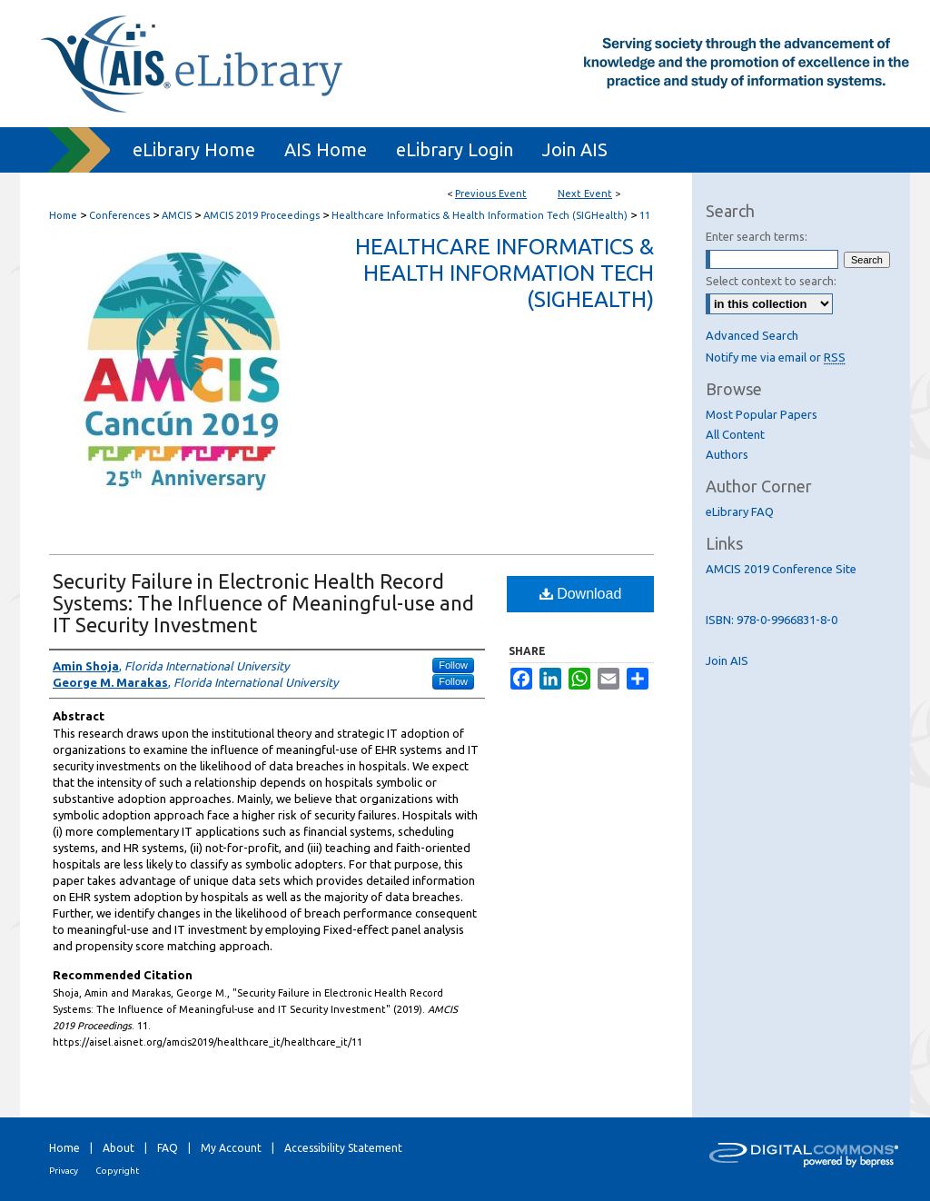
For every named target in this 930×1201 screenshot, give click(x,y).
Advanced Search (752, 335)
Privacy (63, 1171)
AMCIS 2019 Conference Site (781, 568)
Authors (727, 454)
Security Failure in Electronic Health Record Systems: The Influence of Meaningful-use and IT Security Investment (263, 603)
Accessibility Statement (343, 1148)
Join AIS (727, 660)
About (118, 1148)
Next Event (585, 193)
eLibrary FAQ (740, 511)
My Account (231, 1148)
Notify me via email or (776, 357)
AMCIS (178, 215)
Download (580, 593)
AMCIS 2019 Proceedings (262, 215)
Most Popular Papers (761, 414)
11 (644, 215)
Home (63, 215)
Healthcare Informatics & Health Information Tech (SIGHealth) (480, 215)
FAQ (167, 1148)
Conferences (121, 215)
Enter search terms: (756, 236)
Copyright (117, 1171)
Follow (453, 665)
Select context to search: (771, 280)
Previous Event (491, 193)
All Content (735, 434)
